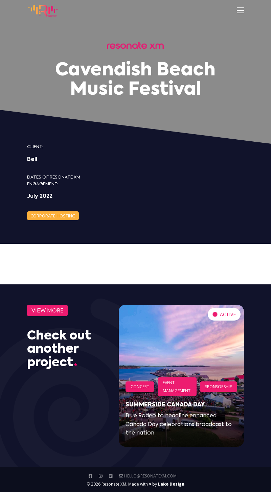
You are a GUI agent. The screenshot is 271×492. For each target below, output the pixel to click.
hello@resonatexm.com (148, 476)
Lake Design (171, 484)
